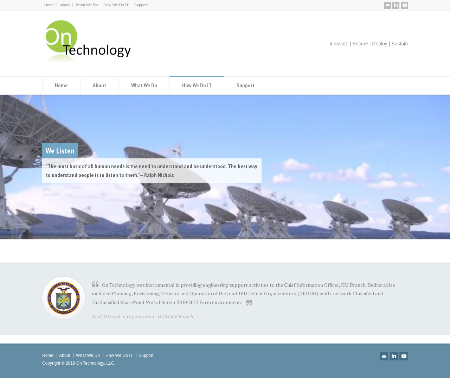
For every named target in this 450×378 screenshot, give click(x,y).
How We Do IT (115, 5)
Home (49, 5)
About (65, 5)
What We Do (87, 5)
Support (141, 5)
